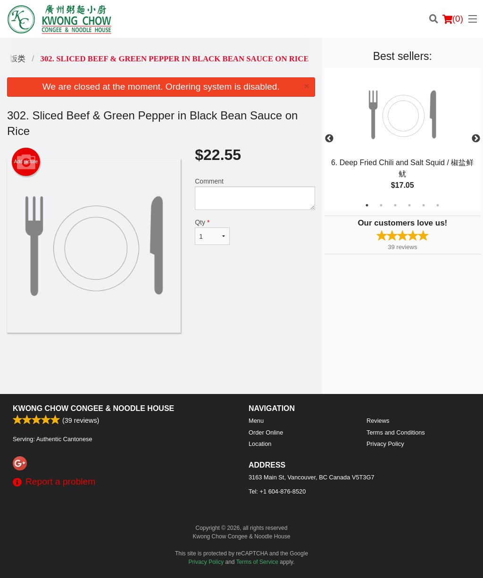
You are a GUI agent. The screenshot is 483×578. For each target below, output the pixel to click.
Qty (212, 231)
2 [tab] (381, 205)
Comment (255, 193)
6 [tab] (437, 205)
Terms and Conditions (395, 432)
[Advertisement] (161, 363)
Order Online (266, 432)
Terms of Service (257, 562)
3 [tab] (395, 205)
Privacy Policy (385, 443)
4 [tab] (409, 205)
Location (260, 443)
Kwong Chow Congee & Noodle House (93, 408)
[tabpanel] (402, 139)
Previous (329, 138)
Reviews (377, 420)
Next (476, 138)
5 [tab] (423, 205)
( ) (452, 19)
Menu (256, 420)
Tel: (277, 491)
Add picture (26, 162)
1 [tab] (367, 205)
